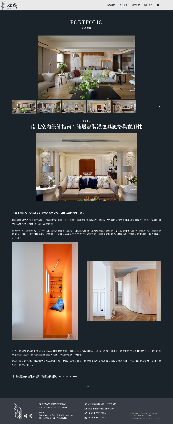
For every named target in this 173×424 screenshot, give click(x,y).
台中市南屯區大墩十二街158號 (102, 404)
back (87, 386)
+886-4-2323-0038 (97, 413)
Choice (156, 418)
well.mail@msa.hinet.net (101, 408)
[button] (159, 107)
